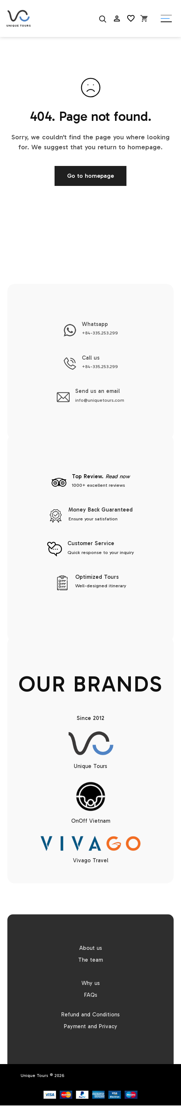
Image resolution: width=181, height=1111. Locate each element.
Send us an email (97, 391)
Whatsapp (95, 324)
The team (90, 960)
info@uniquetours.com (99, 400)
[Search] (102, 19)
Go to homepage (90, 175)
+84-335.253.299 (100, 333)
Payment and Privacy (90, 1026)
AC (116, 37)
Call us (91, 357)
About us (90, 948)
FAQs (90, 995)
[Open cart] (144, 19)
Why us (90, 983)
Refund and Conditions (90, 1014)
